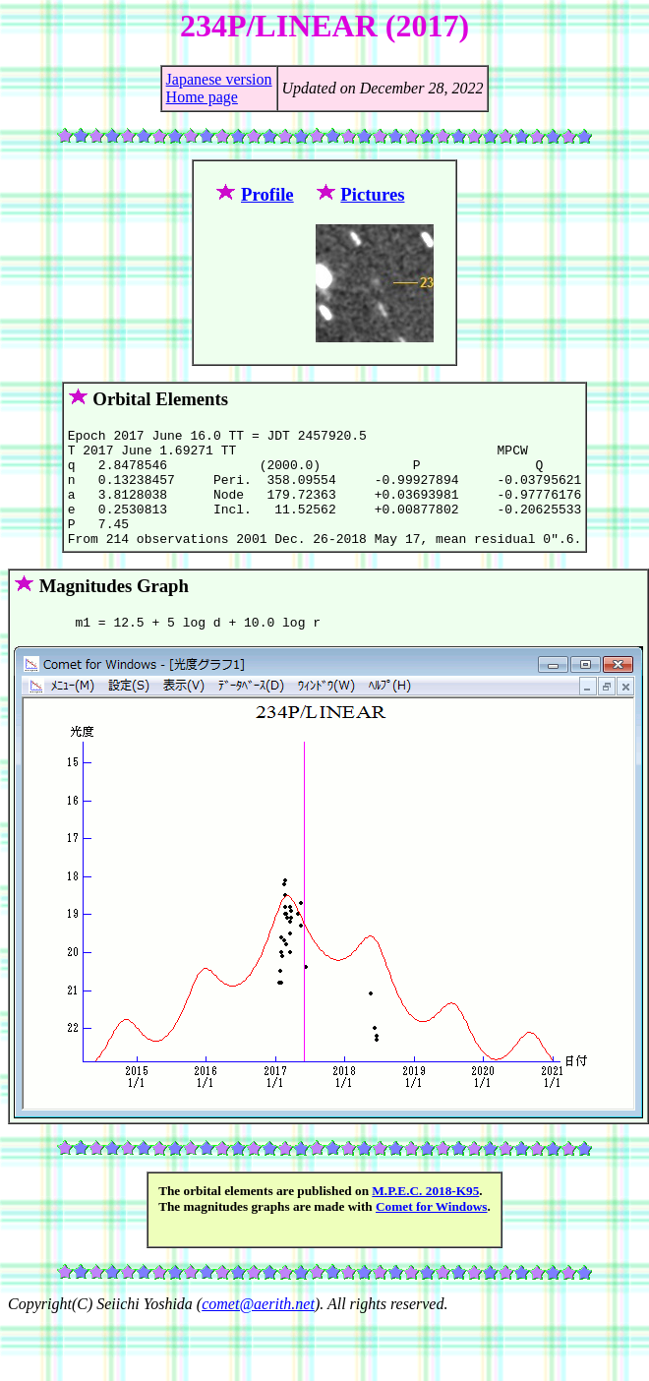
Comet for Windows (432, 1233)
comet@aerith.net (258, 1330)
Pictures (372, 194)
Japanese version (219, 79)
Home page (202, 97)
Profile (267, 194)
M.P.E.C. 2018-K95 (425, 1217)
